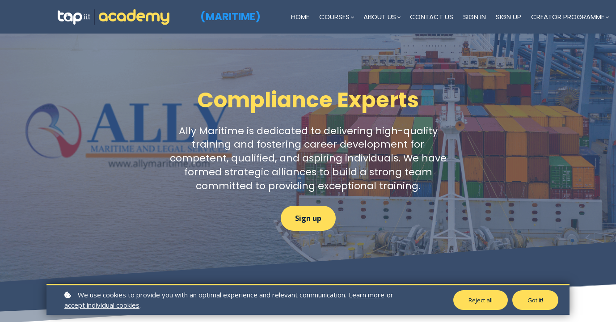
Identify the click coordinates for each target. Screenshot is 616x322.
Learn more (366, 294)
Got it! (535, 300)
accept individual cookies (101, 305)
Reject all (480, 300)
